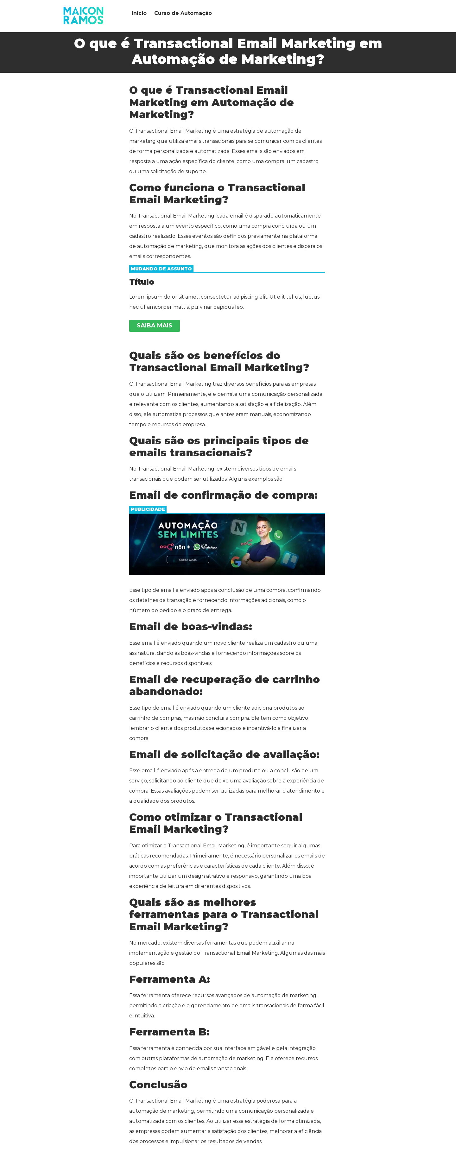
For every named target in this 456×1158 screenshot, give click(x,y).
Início (139, 13)
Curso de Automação (183, 13)
